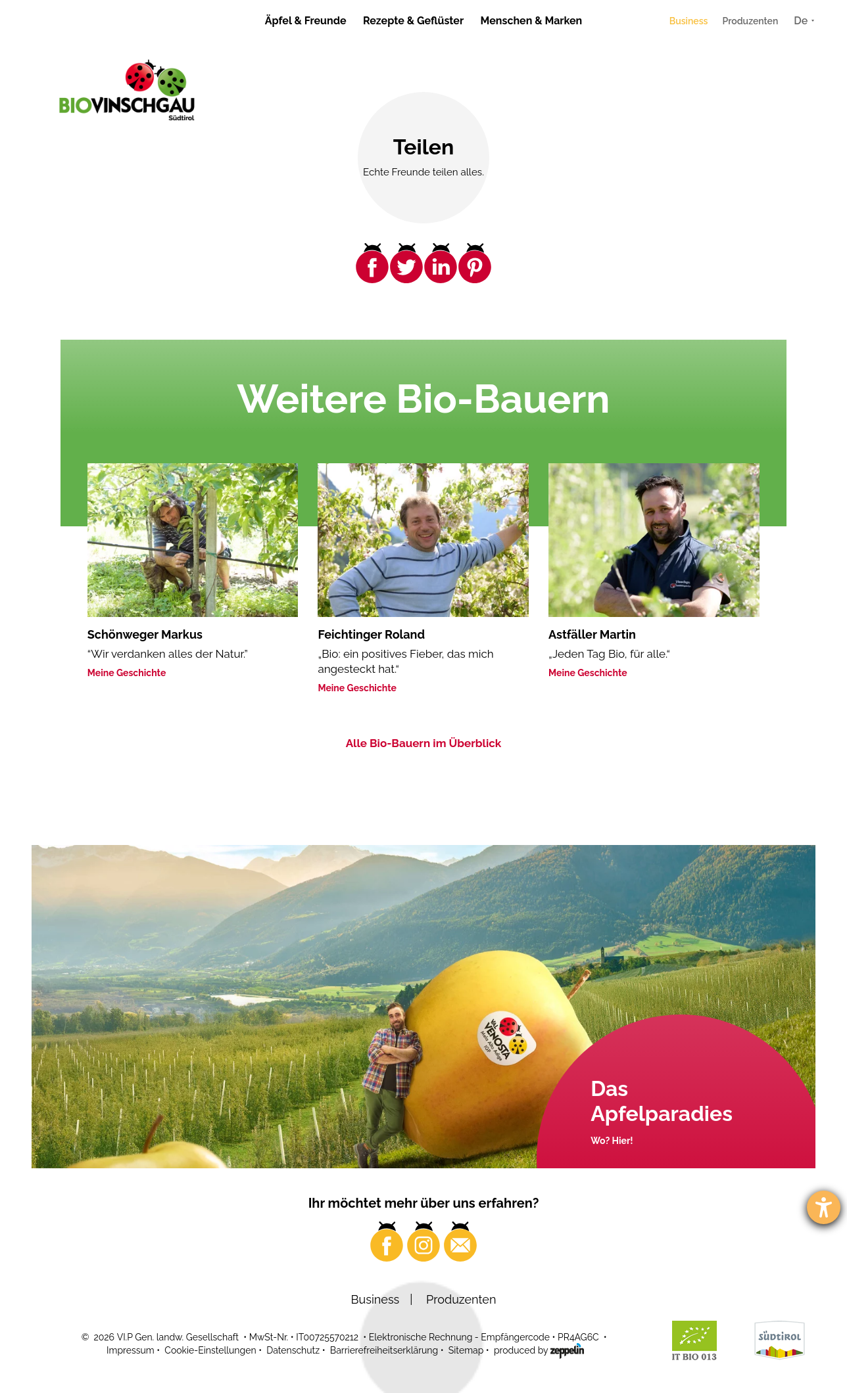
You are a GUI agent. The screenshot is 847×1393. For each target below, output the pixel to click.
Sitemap (465, 1350)
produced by (539, 1349)
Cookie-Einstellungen (210, 1350)
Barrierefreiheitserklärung (384, 1350)
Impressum (131, 1350)
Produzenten (750, 21)
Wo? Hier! (612, 1140)
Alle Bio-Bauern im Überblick (424, 743)
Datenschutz (293, 1350)
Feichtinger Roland (371, 634)
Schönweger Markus (145, 634)
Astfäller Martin (592, 634)
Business (688, 21)
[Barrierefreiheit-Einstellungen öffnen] (823, 1207)
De (801, 20)
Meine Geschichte (126, 673)
